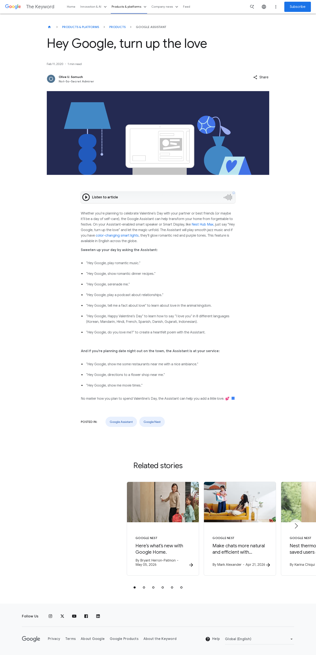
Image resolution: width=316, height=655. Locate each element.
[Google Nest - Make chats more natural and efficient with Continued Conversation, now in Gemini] (213, 529)
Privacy (54, 639)
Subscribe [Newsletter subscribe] (297, 7)
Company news (165, 6)
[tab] (134, 588)
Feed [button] (186, 6)
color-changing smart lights (117, 235)
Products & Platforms (80, 27)
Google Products (124, 639)
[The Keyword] (49, 27)
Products (117, 27)
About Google (93, 639)
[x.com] (62, 616)
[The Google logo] (31, 639)
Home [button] (71, 6)
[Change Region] (259, 639)
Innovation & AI (94, 6)
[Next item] (296, 526)
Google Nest (152, 422)
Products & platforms (130, 6)
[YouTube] (74, 616)
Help (212, 639)
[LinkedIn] (98, 616)
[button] (260, 77)
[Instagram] (50, 616)
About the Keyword (160, 639)
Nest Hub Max (202, 224)
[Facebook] (86, 616)
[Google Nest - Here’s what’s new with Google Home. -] (102, 529)
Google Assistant (121, 422)
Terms (70, 639)
